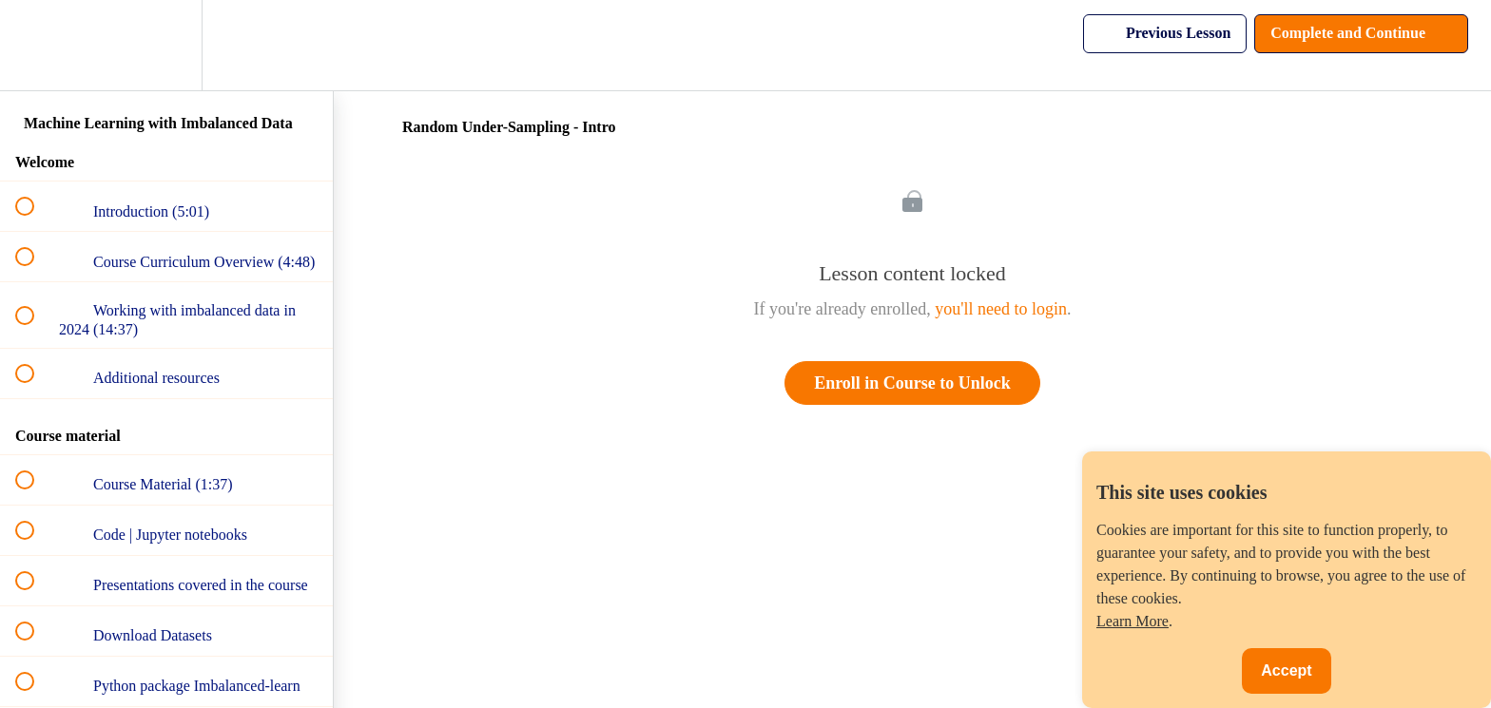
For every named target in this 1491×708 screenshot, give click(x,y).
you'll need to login (1001, 308)
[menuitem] (166, 45)
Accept (1286, 670)
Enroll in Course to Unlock (912, 382)
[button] (35, 45)
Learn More (1132, 621)
